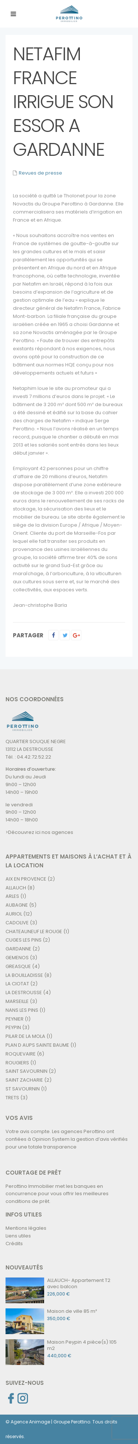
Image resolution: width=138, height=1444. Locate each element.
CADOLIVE (17, 922)
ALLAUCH (16, 887)
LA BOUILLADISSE (24, 975)
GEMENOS (17, 957)
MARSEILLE (17, 1001)
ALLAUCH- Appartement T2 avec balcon (78, 1283)
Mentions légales (26, 1228)
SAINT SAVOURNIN (26, 1071)
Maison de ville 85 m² (72, 1311)
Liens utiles (18, 1235)
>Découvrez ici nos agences (39, 832)
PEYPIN (13, 1027)
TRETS (12, 1097)
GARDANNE (18, 948)
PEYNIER (15, 1018)
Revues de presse (40, 172)
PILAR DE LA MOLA (25, 1036)
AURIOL (14, 913)
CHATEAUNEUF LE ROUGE (34, 931)
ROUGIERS (17, 1062)
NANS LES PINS (22, 1010)
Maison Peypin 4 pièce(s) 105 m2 (82, 1345)
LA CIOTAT (17, 983)
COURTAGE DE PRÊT (33, 1172)
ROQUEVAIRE (21, 1053)
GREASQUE (18, 966)
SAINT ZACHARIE (24, 1079)
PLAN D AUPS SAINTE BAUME (37, 1045)
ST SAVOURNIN (23, 1088)
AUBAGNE (17, 905)
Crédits (14, 1243)
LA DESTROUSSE (24, 992)
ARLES (12, 896)
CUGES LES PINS (24, 939)
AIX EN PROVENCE (26, 878)
